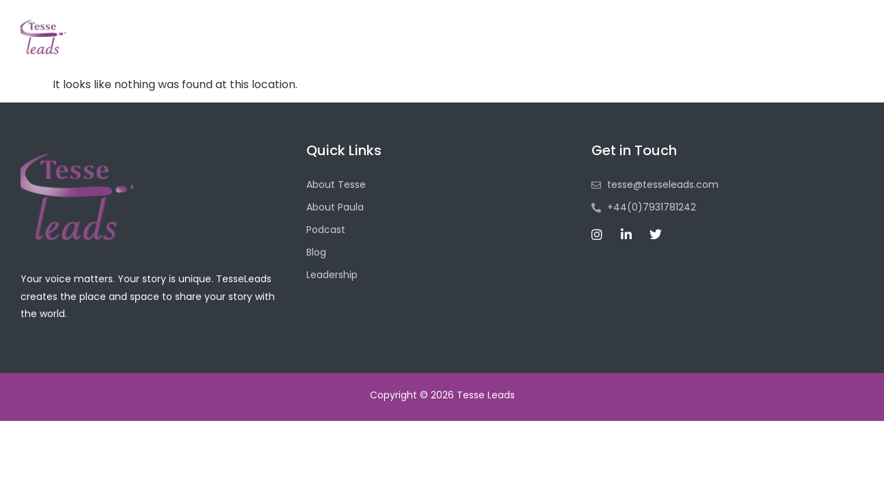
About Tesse (474, 47)
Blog (628, 47)
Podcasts (562, 47)
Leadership (698, 47)
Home (395, 47)
